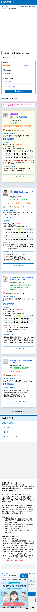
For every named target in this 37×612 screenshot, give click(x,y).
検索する (18, 91)
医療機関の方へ (27, 582)
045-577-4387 (8, 217)
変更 (26, 65)
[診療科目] (16, 73)
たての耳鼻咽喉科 (20, 117)
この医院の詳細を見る (18, 176)
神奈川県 (23, 6)
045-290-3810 (8, 303)
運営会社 (31, 579)
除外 (32, 65)
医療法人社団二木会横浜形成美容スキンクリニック (21, 278)
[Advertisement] (18, 29)
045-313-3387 (8, 138)
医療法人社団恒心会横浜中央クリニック (21, 361)
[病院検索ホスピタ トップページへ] (7, 2)
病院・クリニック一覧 (12, 6)
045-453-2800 (8, 383)
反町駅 (5, 8)
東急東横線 (32, 6)
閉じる (24, 576)
